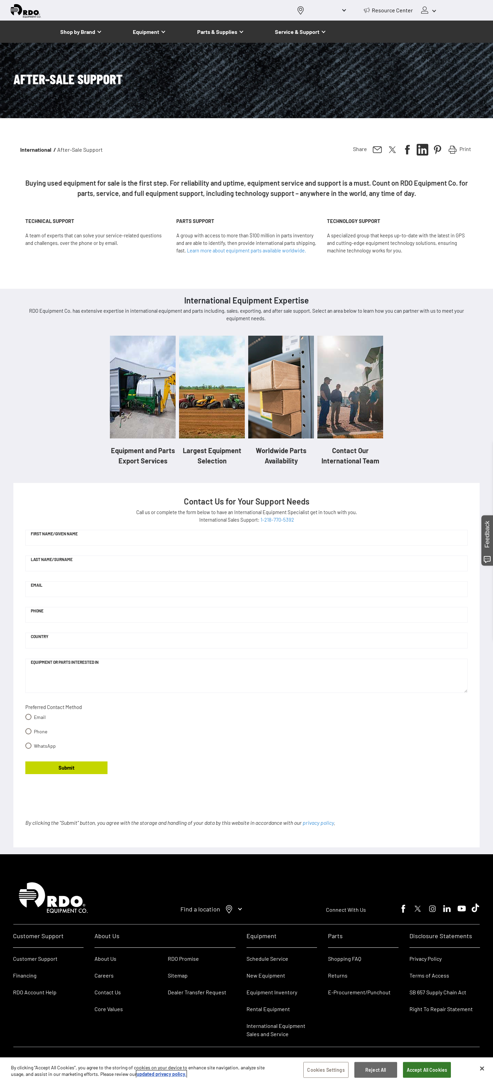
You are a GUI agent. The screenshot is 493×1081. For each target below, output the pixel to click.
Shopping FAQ (344, 958)
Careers (104, 975)
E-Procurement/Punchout (359, 992)
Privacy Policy (425, 958)
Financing (25, 975)
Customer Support (35, 958)
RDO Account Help (34, 992)
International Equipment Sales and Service (275, 1029)
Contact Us (107, 992)
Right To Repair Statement (441, 1009)
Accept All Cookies (427, 1071)
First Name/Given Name (54, 533)
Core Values (108, 1009)
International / (38, 149)
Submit (67, 768)
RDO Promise (183, 958)
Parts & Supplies (217, 31)
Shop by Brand (77, 31)
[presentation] (77, 801)
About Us (105, 958)
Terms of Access (429, 975)
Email (36, 585)
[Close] (482, 1069)
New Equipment (265, 975)
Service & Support (297, 31)
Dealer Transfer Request (197, 992)
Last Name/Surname (52, 559)
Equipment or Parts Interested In (65, 662)
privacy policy (318, 822)
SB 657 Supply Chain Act (437, 992)
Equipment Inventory (271, 992)
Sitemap (178, 975)
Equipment (146, 31)
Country (39, 636)
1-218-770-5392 (277, 520)
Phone (37, 610)
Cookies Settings (325, 1071)
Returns (337, 975)
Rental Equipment (268, 1009)
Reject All (375, 1071)
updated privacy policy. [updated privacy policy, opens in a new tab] (161, 1075)
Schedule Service (267, 958)
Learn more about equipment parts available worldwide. (246, 250)
